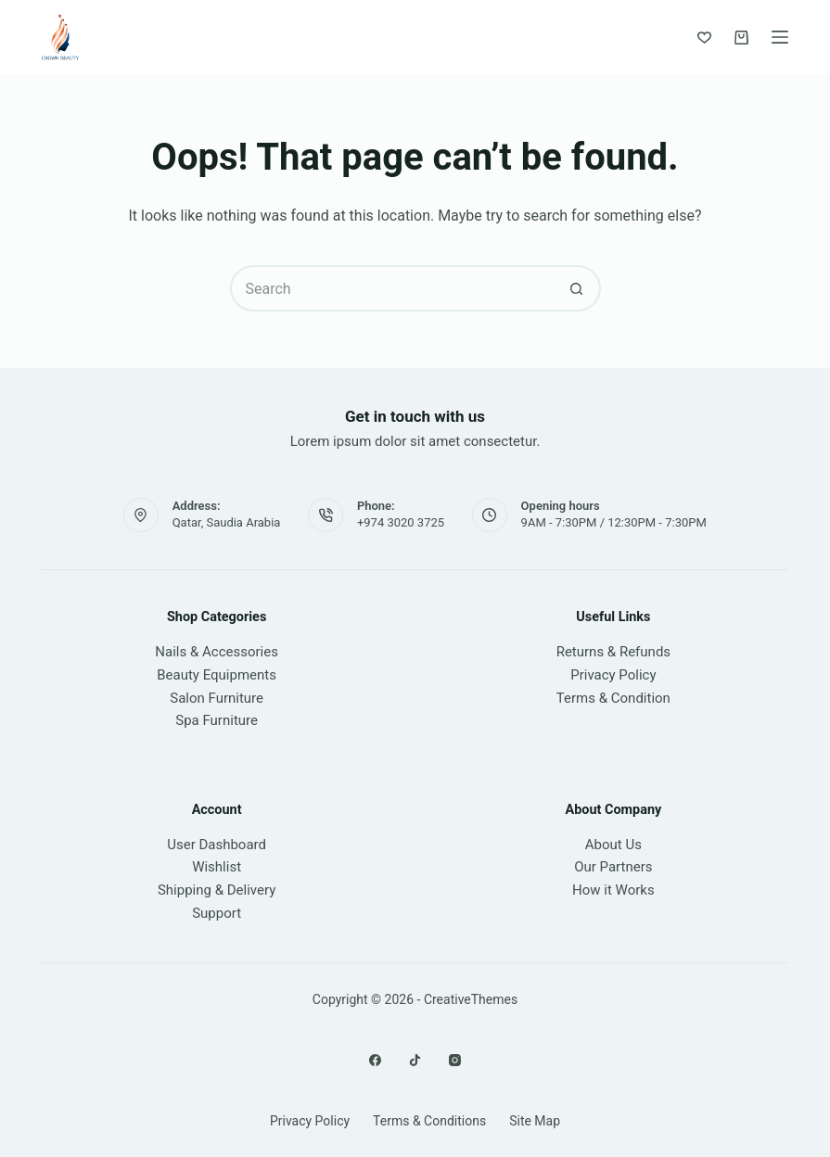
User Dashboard (216, 844)
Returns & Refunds (613, 651)
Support (216, 913)
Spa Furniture (216, 720)
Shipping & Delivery (216, 890)
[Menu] (780, 37)
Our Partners (613, 866)
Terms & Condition (613, 698)
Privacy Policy (613, 675)
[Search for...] (392, 288)
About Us (613, 844)
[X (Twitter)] (415, 1060)
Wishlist (216, 866)
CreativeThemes (470, 999)
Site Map (534, 1120)
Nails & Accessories (216, 651)
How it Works (613, 890)
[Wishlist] (704, 37)
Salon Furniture (216, 698)
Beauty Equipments (216, 675)
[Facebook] (375, 1060)
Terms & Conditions (429, 1120)
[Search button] (578, 288)
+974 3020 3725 (400, 522)
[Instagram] (455, 1060)
